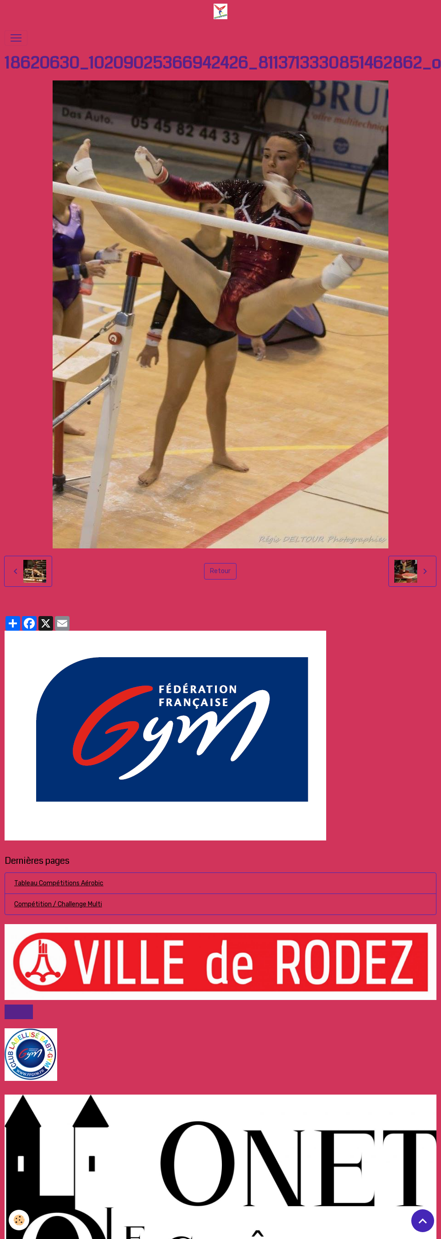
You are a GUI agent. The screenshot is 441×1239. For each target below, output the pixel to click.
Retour (220, 571)
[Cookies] (19, 1220)
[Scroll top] (422, 1220)
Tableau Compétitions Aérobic (58, 883)
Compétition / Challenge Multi (58, 904)
